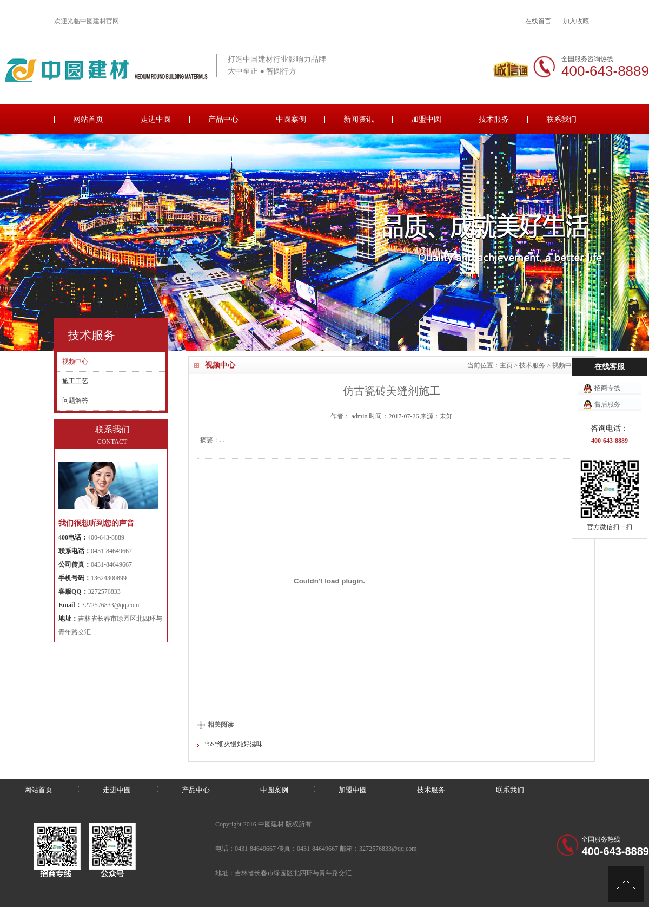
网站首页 (88, 119)
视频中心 (565, 365)
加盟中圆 (426, 119)
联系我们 (561, 119)
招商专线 (607, 346)
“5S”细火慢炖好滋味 (234, 744)
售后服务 (607, 362)
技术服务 (494, 119)
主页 (506, 365)
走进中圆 (156, 119)
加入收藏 (576, 21)
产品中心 (223, 119)
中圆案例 (291, 119)
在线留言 (538, 21)
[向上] (626, 884)
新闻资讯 (358, 119)
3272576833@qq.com (111, 605)
